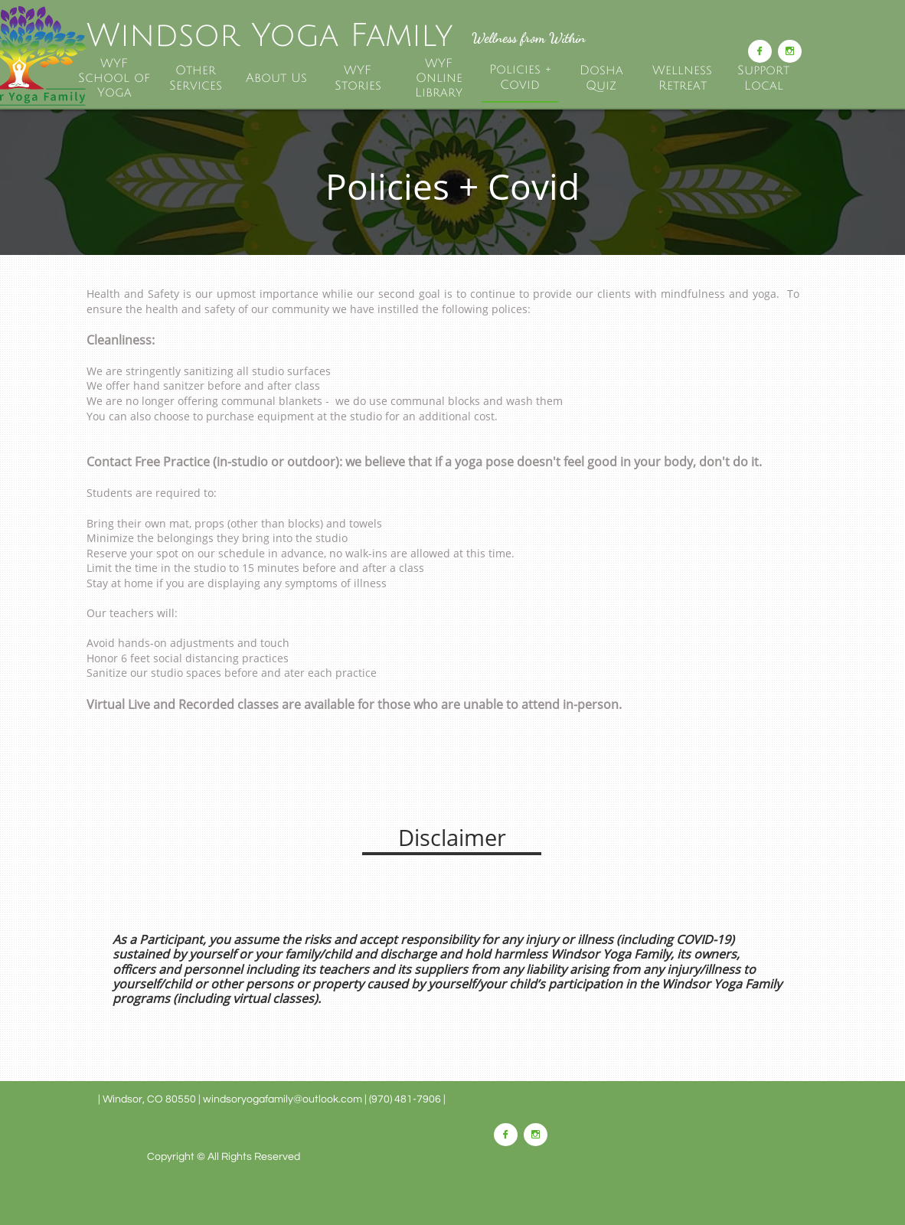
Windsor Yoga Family (269, 36)
